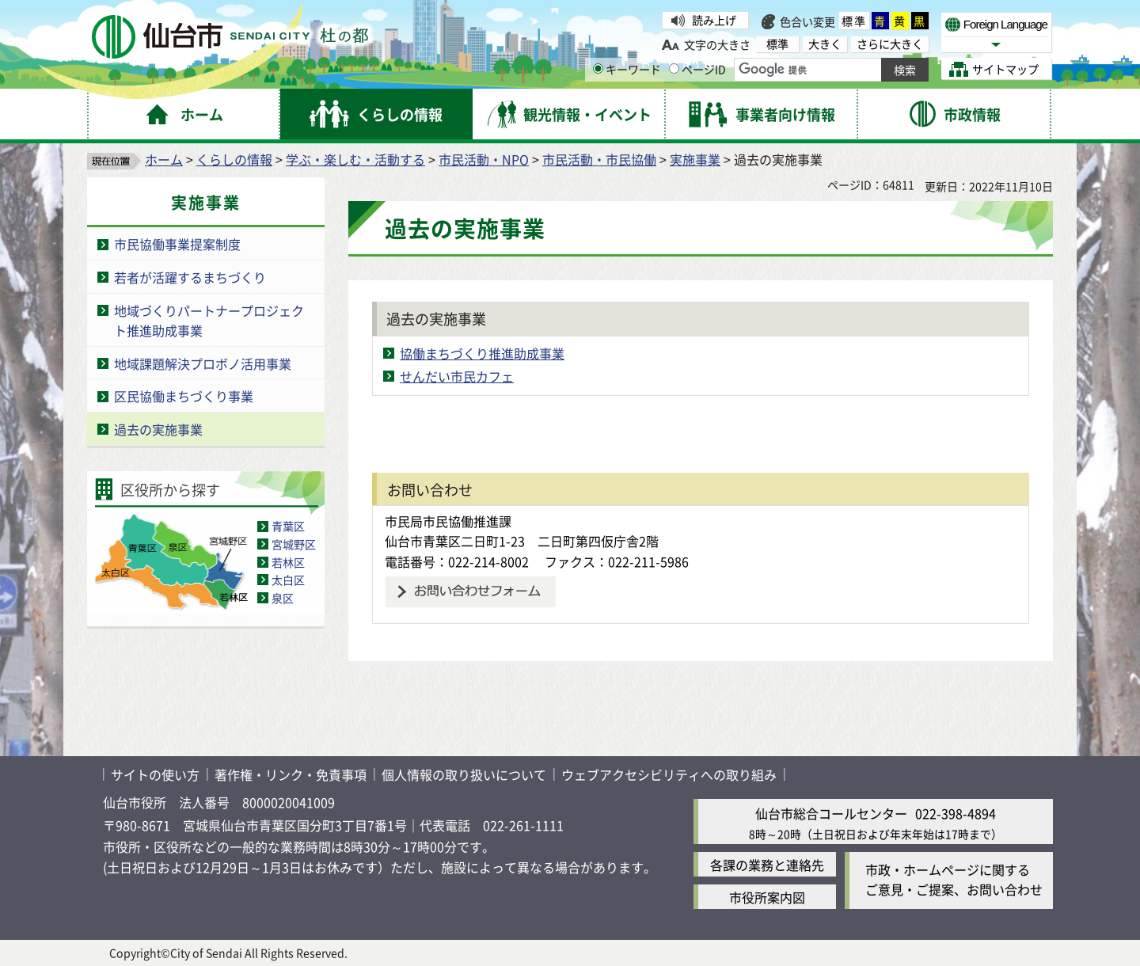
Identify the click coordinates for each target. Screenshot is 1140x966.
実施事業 (695, 159)
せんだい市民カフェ (457, 376)
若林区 (288, 562)
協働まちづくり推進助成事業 (482, 353)
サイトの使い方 (155, 774)
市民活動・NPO (484, 159)
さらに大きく (890, 43)
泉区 (283, 598)
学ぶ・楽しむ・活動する (355, 159)
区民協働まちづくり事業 (183, 395)
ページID (697, 69)
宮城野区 (294, 544)
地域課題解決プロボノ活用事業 (202, 363)
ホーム (164, 159)
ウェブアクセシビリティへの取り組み (669, 774)
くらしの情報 (234, 159)
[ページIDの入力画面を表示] (674, 68)
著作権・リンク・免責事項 (291, 774)
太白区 (288, 580)
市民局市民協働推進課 (448, 521)
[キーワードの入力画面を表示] (598, 68)
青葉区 (288, 526)
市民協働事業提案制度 (177, 243)
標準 (854, 21)
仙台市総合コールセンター (831, 813)
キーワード (627, 69)
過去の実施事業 (158, 429)
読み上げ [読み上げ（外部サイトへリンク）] (714, 20)
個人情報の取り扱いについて (464, 774)
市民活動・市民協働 (599, 159)
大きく (825, 43)
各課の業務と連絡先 (767, 864)
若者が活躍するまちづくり (190, 277)
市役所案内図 (767, 897)
